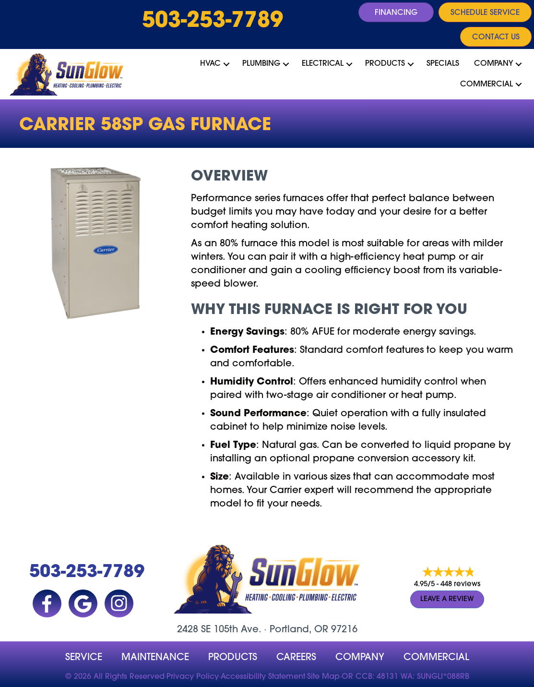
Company (493, 64)
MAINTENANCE (155, 658)
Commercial (486, 84)
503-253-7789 (212, 21)
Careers (296, 658)
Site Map (323, 677)
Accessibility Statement (263, 677)
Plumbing (261, 64)
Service (83, 658)
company (359, 658)
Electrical (323, 64)
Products (385, 64)
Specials (443, 64)
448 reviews (460, 584)
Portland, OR (299, 630)
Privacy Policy (192, 677)
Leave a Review (447, 599)
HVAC (210, 64)
